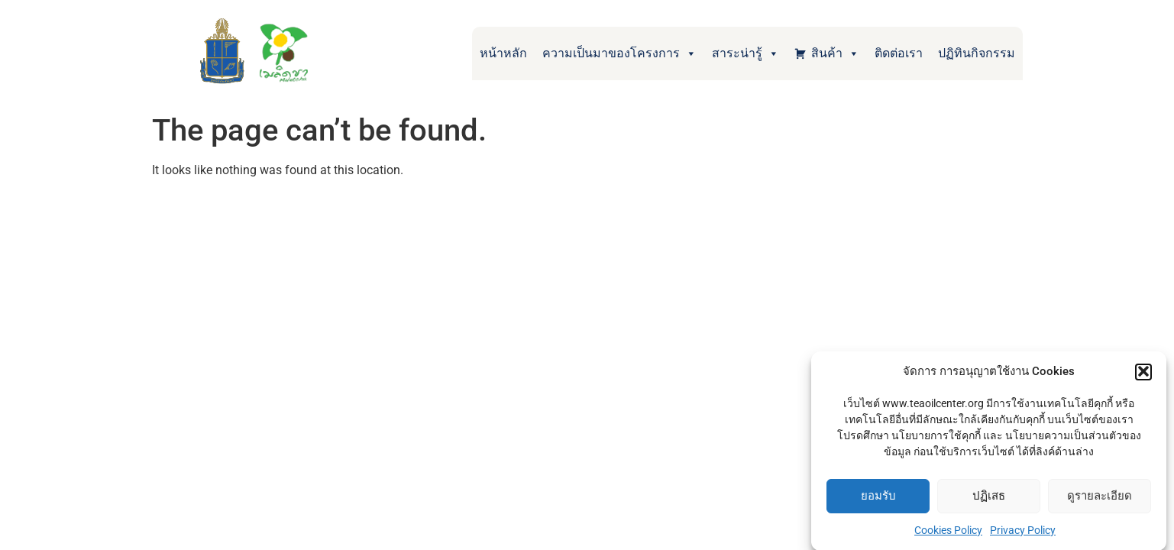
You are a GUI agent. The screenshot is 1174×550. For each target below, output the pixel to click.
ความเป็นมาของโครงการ (619, 53)
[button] (1143, 372)
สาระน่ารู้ (745, 53)
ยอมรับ (878, 497)
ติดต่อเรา (899, 53)
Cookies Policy (948, 531)
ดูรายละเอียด (1099, 497)
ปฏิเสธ (988, 497)
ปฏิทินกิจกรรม (976, 53)
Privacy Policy (1023, 531)
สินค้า (835, 53)
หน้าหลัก (503, 53)
